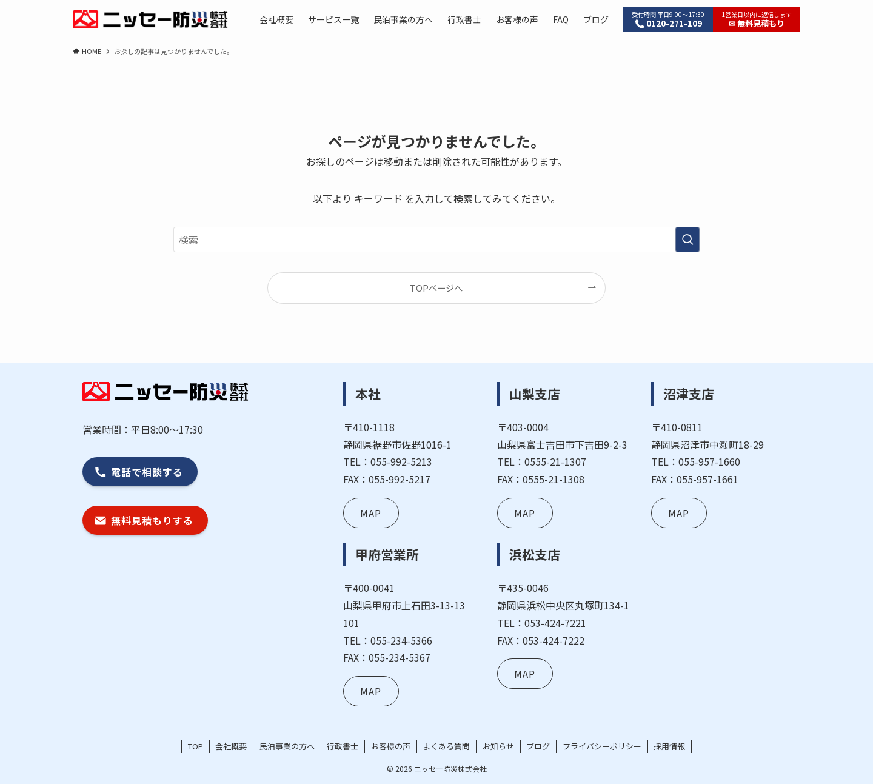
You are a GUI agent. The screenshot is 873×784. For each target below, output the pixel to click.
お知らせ (498, 746)
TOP (195, 746)
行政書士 (342, 746)
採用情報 (669, 746)
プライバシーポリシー (602, 746)
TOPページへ (436, 287)
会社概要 (231, 746)
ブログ (538, 746)
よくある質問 (446, 746)
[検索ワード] (436, 239)
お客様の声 (390, 746)
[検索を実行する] (687, 239)
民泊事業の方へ (287, 746)
